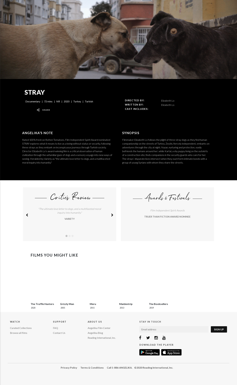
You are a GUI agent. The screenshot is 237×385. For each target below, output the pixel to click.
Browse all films (18, 332)
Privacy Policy (69, 367)
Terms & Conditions (92, 367)
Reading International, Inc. (102, 337)
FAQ (55, 327)
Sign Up (219, 329)
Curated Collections (21, 327)
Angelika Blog (95, 332)
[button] (27, 214)
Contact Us (59, 332)
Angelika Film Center (99, 327)
